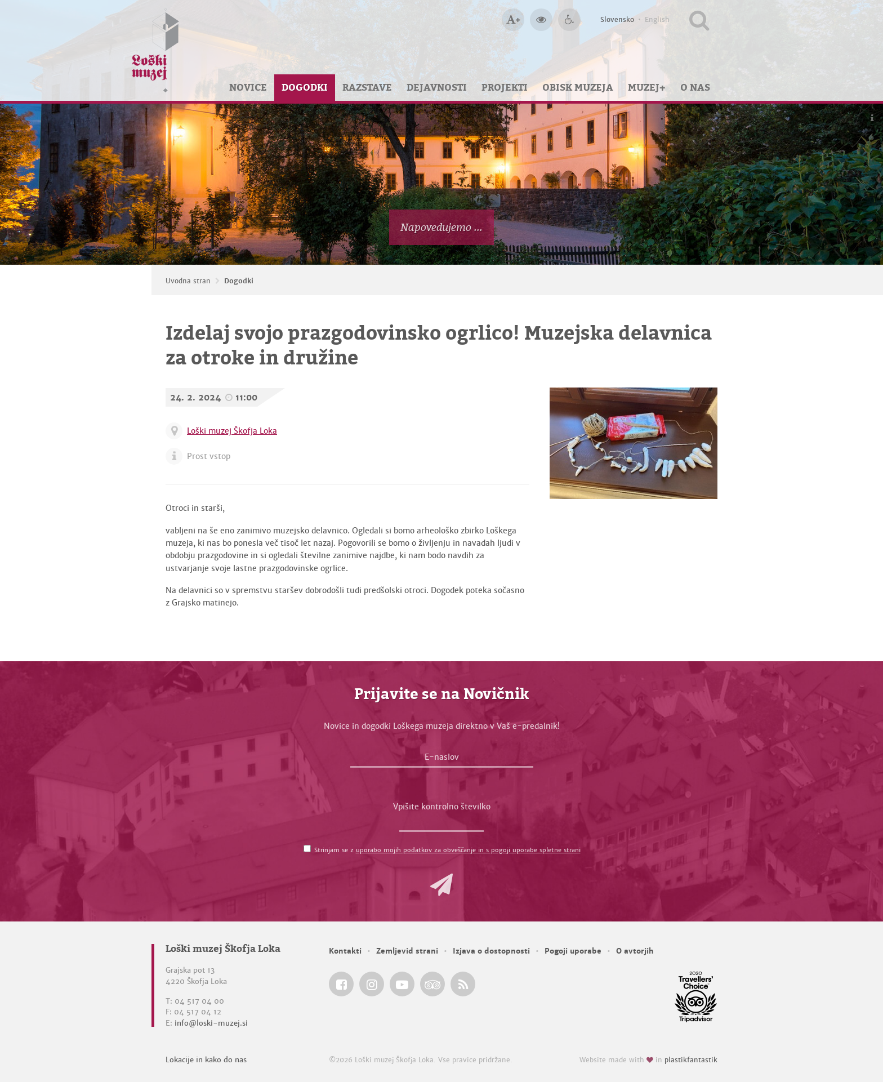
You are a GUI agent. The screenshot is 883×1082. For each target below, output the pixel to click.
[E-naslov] (441, 760)
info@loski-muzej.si (211, 1023)
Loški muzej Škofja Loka (232, 431)
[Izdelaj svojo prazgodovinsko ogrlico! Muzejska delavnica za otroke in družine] (633, 444)
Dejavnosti (437, 87)
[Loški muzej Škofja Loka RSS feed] (463, 984)
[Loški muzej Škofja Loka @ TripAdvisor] (432, 984)
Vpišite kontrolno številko (441, 807)
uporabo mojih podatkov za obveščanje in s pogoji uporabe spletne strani (468, 850)
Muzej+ (647, 87)
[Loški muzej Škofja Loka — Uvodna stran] (155, 50)
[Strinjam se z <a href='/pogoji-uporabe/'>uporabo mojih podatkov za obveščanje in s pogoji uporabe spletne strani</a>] (307, 848)
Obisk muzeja (577, 87)
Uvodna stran (188, 281)
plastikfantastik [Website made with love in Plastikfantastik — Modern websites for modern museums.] (691, 1060)
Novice (248, 87)
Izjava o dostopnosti (491, 951)
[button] (441, 885)
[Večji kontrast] (541, 19)
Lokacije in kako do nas (206, 1060)
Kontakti (345, 951)
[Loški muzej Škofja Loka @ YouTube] (402, 984)
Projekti (504, 87)
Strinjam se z (447, 850)
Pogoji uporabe (573, 951)
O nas (695, 87)
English (657, 19)
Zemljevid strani (407, 951)
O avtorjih (635, 951)
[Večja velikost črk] (513, 19)
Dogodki (305, 87)
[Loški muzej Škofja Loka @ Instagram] (371, 984)
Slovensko (617, 19)
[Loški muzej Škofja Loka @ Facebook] (341, 984)
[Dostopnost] (569, 19)
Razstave (367, 87)
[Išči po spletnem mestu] (699, 19)
